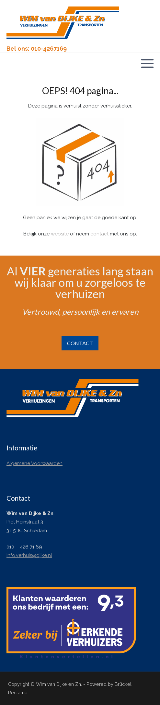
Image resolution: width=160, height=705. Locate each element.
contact (99, 234)
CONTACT (80, 343)
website (60, 234)
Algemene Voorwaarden (34, 463)
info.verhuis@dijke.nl (29, 555)
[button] (147, 63)
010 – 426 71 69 (24, 547)
